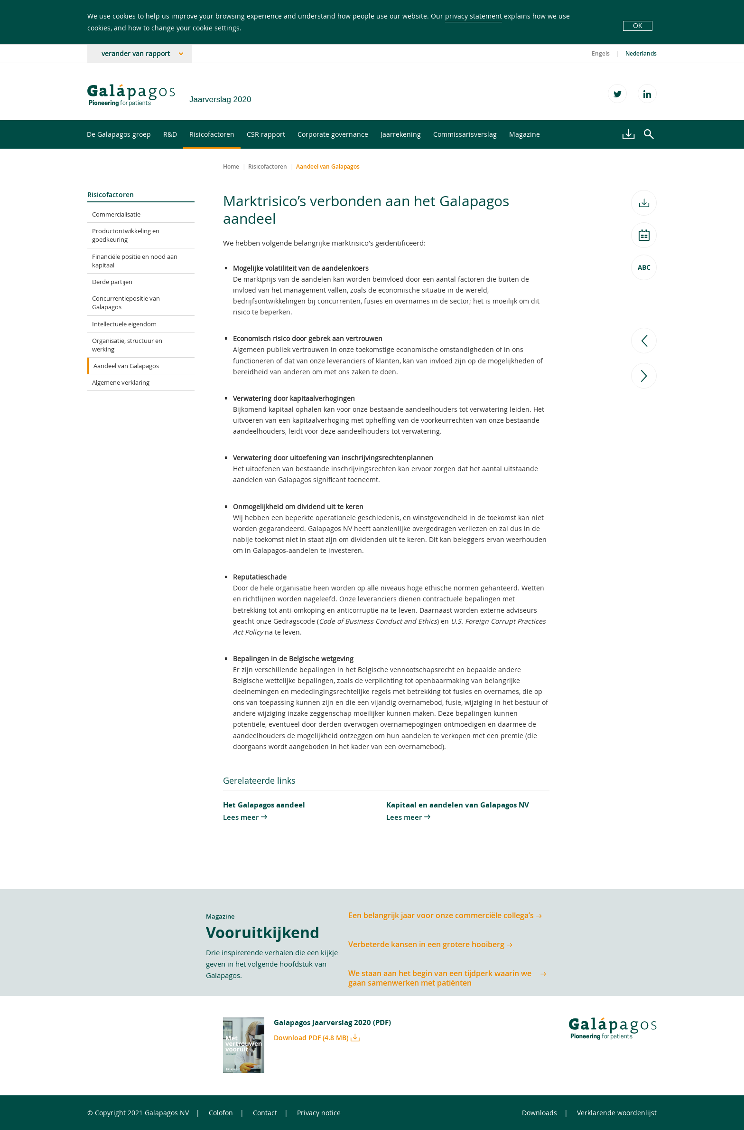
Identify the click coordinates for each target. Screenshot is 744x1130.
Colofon (221, 1112)
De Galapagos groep (119, 134)
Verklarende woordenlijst (617, 1112)
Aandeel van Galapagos (126, 365)
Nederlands (641, 53)
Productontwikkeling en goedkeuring (125, 235)
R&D (170, 134)
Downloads (539, 1112)
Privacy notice (319, 1112)
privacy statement (473, 15)
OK (637, 25)
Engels (601, 53)
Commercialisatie (116, 214)
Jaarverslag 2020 (220, 99)
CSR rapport (266, 134)
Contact (265, 1112)
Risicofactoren (211, 134)
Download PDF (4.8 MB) (311, 1037)
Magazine (524, 134)
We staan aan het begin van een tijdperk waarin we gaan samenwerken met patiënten (439, 978)
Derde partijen (112, 281)
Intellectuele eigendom (124, 324)
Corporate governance (333, 134)
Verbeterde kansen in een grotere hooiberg (426, 945)
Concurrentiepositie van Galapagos (126, 302)
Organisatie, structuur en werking (127, 344)
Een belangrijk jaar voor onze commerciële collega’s (441, 916)
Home (231, 167)
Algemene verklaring (120, 382)
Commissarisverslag (465, 134)
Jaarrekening (401, 134)
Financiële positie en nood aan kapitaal (134, 260)
